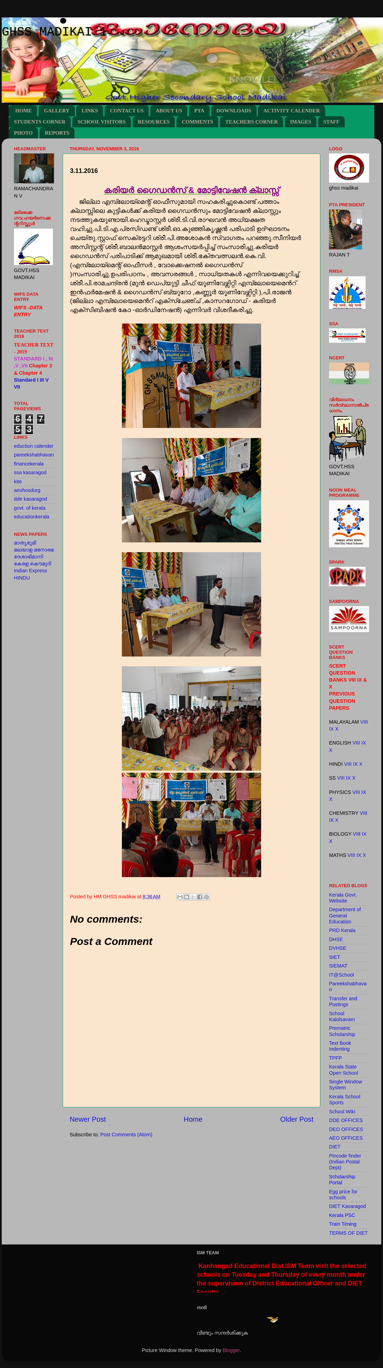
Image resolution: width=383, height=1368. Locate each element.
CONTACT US (127, 110)
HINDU (22, 578)
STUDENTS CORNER (39, 122)
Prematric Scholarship (342, 1031)
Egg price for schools (343, 1194)
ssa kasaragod (30, 472)
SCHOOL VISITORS (102, 122)
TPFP (335, 1058)
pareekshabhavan (34, 455)
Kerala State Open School (343, 1069)
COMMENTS (197, 122)
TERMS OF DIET (348, 1233)
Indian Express (30, 570)
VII (356, 834)
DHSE (336, 939)
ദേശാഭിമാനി (28, 556)
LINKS (89, 110)
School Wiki (342, 1111)
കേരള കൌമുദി (32, 563)
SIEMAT (338, 966)
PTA (199, 110)
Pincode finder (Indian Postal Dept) (345, 1162)
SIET (334, 957)
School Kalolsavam (342, 1016)
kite (18, 481)
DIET (335, 1147)
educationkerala (31, 516)
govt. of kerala (29, 508)
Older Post (296, 1119)
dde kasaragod (30, 499)
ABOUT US (169, 110)
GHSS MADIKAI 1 (54, 32)
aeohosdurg (27, 490)
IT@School (341, 975)
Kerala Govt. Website (343, 898)
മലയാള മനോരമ (34, 549)
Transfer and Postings (343, 1001)
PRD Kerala (342, 930)
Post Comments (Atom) (126, 1134)
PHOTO (23, 133)
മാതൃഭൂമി (25, 543)
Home (193, 1119)
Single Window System (345, 1084)
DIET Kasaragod (347, 1206)
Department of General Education (345, 915)
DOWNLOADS (234, 110)
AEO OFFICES (346, 1138)
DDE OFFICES (346, 1120)
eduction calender (34, 446)
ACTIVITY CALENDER (291, 110)
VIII (364, 722)
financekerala (29, 464)
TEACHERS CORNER (251, 122)
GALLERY (57, 110)
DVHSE (337, 948)
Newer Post (88, 1119)
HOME (23, 110)
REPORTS (57, 133)
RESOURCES (154, 122)
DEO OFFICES (346, 1129)
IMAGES (300, 122)
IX (331, 729)
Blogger (231, 1350)
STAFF (331, 122)
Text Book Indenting (340, 1046)
